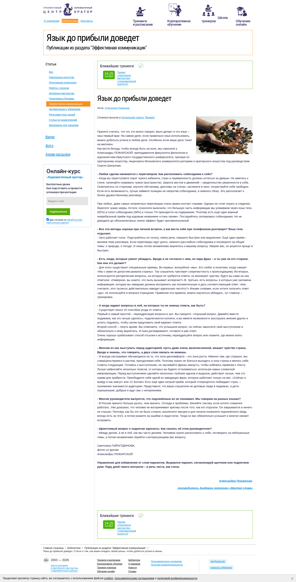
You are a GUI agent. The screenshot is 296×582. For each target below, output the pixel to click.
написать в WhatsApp (221, 567)
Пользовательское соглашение (166, 561)
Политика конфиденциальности (167, 565)
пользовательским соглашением (134, 578)
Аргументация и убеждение (64, 109)
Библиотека (70, 20)
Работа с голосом (59, 88)
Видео (50, 137)
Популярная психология (62, 82)
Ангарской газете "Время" (138, 117)
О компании (51, 20)
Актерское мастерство (61, 93)
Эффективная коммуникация (65, 103)
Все (51, 72)
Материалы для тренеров (63, 125)
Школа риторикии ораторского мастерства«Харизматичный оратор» (64, 568)
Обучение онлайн (106, 571)
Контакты (87, 20)
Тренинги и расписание (108, 560)
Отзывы (132, 571)
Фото (49, 145)
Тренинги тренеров (106, 567)
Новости (132, 567)
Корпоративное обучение (109, 564)
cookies (108, 578)
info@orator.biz (217, 561)
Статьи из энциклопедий (63, 119)
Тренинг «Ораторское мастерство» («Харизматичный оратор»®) (126, 78)
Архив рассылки (57, 154)
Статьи (50, 64)
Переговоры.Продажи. (62, 98)
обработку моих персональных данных (64, 221)
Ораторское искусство (61, 77)
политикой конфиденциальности (177, 578)
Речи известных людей (62, 114)
